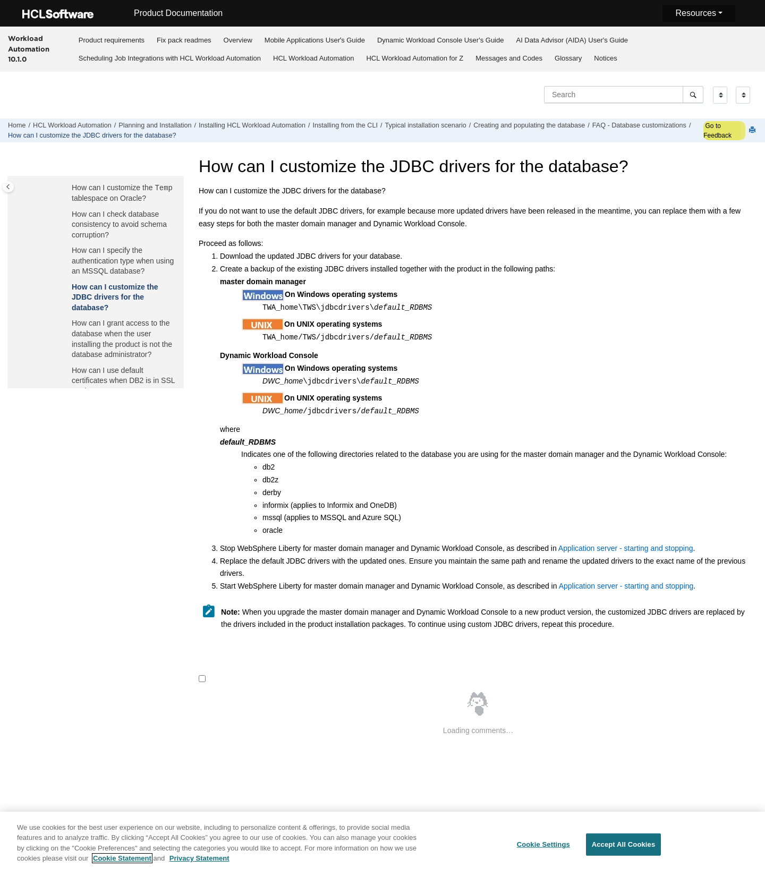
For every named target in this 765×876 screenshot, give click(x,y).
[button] (67, 188)
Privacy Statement (199, 862)
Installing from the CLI (345, 125)
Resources (695, 13)
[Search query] (623, 94)
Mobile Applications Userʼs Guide (315, 40)
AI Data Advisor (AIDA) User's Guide (572, 40)
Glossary (568, 58)
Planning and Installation (154, 125)
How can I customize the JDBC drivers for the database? (92, 135)
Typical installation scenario (425, 125)
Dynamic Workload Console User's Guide (440, 40)
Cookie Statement (122, 862)
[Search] (693, 94)
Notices (605, 58)
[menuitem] (111, 40)
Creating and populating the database (529, 125)
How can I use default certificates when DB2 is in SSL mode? (123, 380)
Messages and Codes (508, 58)
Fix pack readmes (184, 40)
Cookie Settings (543, 848)
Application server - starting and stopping (625, 548)
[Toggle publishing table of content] (8, 186)
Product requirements (111, 40)
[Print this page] (753, 130)
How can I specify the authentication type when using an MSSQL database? (123, 260)
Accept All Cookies (624, 848)
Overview (238, 40)
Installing (252, 125)
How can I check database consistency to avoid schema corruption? (119, 224)
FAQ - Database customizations (639, 125)
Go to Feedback (717, 130)
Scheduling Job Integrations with (170, 58)
